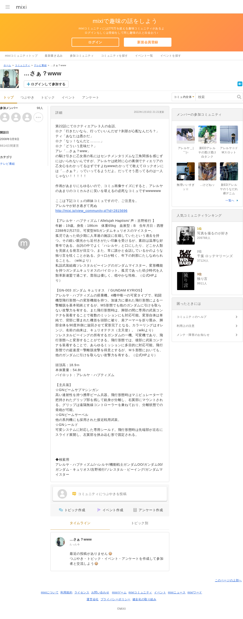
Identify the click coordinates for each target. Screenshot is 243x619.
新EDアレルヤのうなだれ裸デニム (229, 189)
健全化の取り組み (144, 599)
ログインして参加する (48, 84)
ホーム (7, 65)
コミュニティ (22, 65)
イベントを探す (170, 55)
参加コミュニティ (82, 55)
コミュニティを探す (114, 55)
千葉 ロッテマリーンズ (215, 256)
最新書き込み (54, 55)
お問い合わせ (100, 592)
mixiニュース (176, 592)
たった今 (75, 544)
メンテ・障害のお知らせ (193, 335)
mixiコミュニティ (140, 592)
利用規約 (66, 592)
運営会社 (92, 599)
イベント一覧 (144, 55)
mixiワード (194, 592)
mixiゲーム (119, 592)
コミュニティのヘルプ (192, 317)
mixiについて (49, 592)
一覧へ (229, 200)
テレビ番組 (40, 65)
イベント (68, 97)
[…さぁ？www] (60, 541)
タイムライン (80, 523)
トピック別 (139, 523)
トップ (8, 97)
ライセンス (81, 592)
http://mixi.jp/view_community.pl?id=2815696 (91, 211)
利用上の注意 (186, 326)
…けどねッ (207, 185)
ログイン (95, 42)
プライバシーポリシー (116, 599)
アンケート (90, 97)
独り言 (202, 279)
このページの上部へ (228, 580)
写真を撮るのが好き (212, 233)
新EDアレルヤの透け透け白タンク (207, 152)
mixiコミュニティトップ (21, 55)
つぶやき (27, 97)
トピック (48, 97)
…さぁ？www (81, 539)
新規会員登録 (147, 42)
